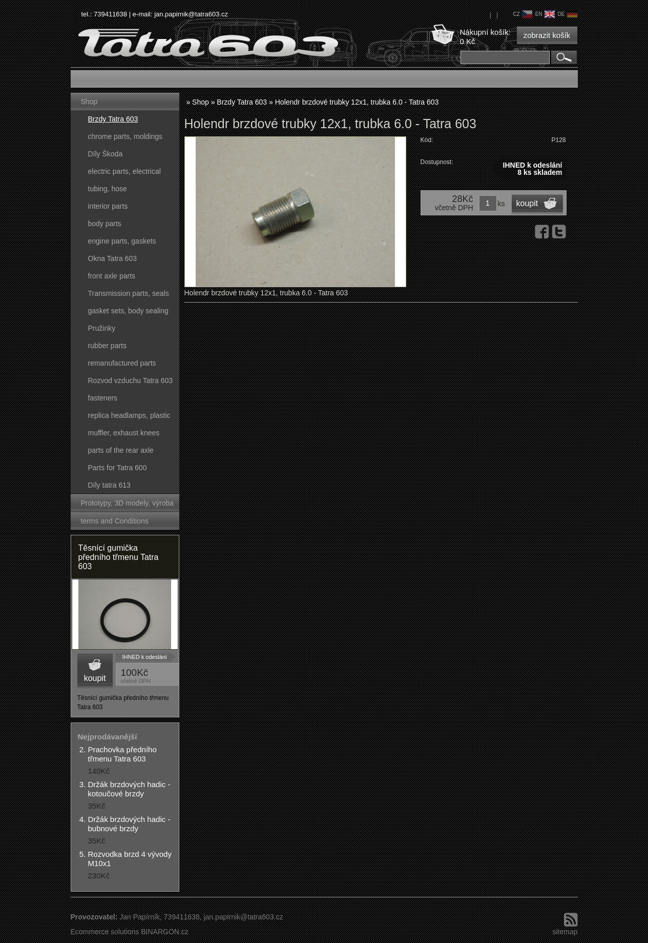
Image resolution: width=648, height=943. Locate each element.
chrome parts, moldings (125, 136)
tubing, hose (107, 189)
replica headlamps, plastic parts (129, 417)
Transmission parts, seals (128, 293)
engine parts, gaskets (122, 241)
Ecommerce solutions (105, 932)
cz (522, 14)
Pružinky (102, 328)
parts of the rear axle (121, 450)
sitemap (564, 932)
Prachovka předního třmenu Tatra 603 (122, 754)
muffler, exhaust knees (124, 433)
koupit (95, 678)
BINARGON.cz (165, 932)
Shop (89, 101)
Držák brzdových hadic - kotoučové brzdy (129, 789)
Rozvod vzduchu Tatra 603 (130, 380)
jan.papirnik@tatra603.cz (191, 14)
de (567, 14)
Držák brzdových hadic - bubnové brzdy (129, 824)
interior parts (108, 206)
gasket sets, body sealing (128, 311)
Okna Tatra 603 (112, 258)
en (545, 14)
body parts (104, 223)
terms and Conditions (115, 521)
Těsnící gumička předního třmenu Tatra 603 (118, 557)
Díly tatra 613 (109, 485)
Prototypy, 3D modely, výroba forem (127, 505)
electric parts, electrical (124, 171)
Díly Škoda (105, 154)
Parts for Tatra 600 (117, 468)
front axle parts (112, 276)
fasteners (103, 398)
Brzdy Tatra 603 (113, 119)
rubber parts (107, 346)
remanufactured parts (122, 363)
